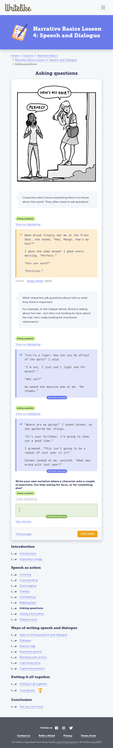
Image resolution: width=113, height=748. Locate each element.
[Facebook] (56, 728)
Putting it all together (33, 683)
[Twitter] (71, 728)
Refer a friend (47, 735)
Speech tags (27, 646)
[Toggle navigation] (103, 7)
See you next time (31, 706)
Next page (87, 533)
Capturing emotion (32, 668)
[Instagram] (63, 728)
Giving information (32, 613)
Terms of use (88, 735)
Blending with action (33, 657)
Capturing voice (30, 662)
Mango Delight (35, 280)
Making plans (28, 602)
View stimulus (23, 521)
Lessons (28, 55)
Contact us (23, 735)
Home (15, 55)
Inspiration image (31, 559)
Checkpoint (27, 690)
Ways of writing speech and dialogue (43, 634)
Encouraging (28, 585)
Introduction (28, 553)
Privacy (67, 735)
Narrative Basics (47, 55)
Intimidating (28, 597)
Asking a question (25, 218)
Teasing (24, 591)
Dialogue (25, 640)
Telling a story (28, 619)
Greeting (25, 574)
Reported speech (31, 651)
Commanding (29, 580)
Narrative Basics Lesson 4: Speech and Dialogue (46, 60)
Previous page (24, 533)
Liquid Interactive (66, 742)
